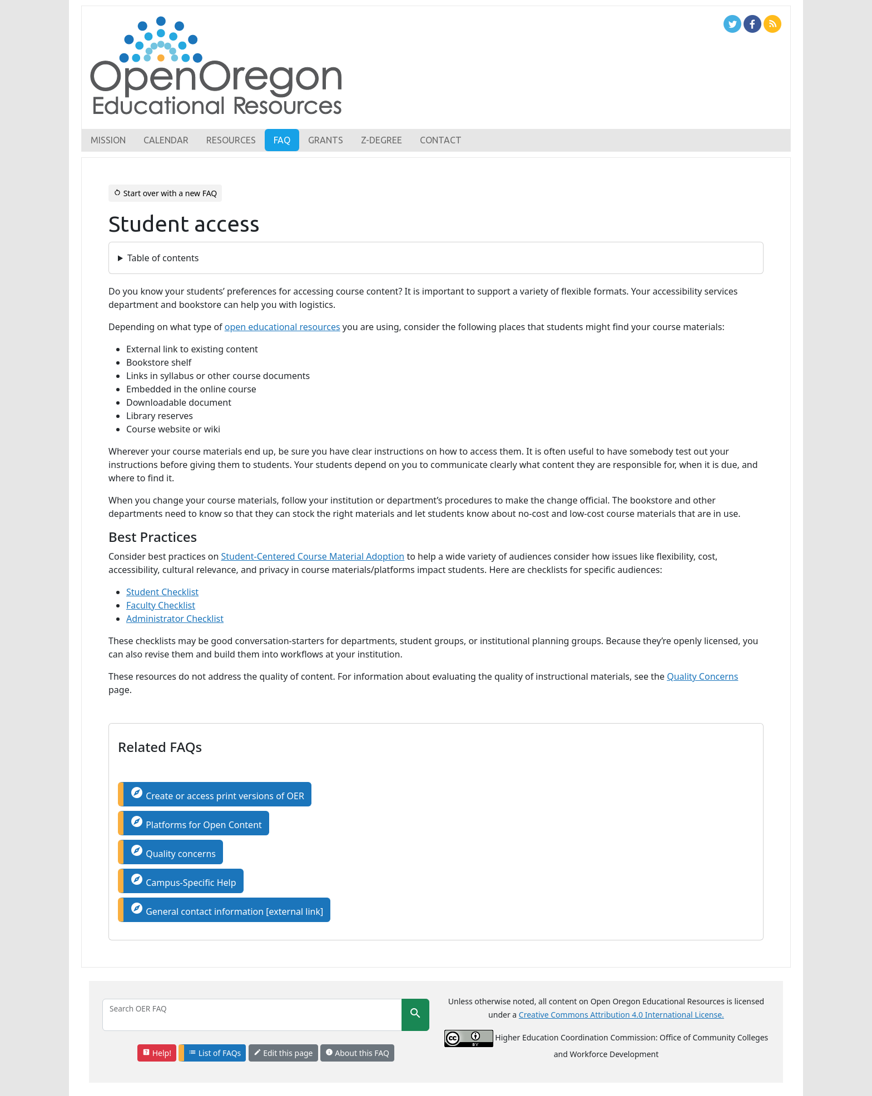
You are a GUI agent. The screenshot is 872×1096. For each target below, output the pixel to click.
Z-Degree (381, 140)
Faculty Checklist (160, 605)
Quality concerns (173, 852)
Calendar (166, 140)
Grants (325, 140)
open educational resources (282, 327)
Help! (156, 1053)
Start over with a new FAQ (165, 193)
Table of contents (163, 258)
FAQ (282, 140)
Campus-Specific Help (183, 881)
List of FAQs (215, 1053)
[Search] (252, 1015)
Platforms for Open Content (196, 823)
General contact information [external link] (226, 909)
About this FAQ (357, 1053)
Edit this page (283, 1053)
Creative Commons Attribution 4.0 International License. (621, 1014)
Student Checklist (162, 592)
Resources (231, 140)
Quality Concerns (702, 676)
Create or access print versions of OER (217, 794)
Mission (108, 140)
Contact (441, 140)
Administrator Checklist (175, 618)
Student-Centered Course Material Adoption (313, 556)
